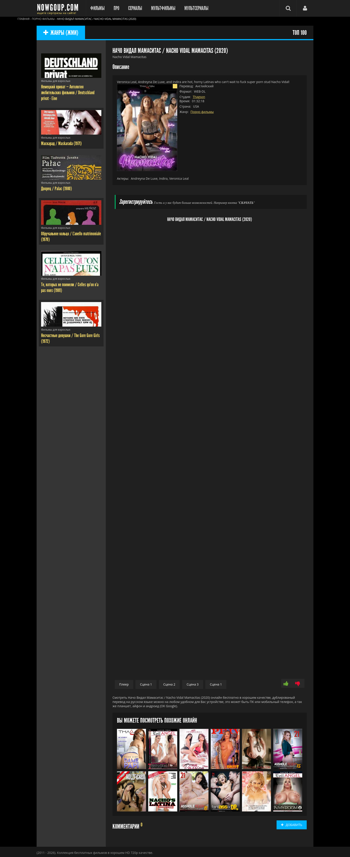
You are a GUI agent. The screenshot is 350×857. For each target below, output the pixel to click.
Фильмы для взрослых (55, 81)
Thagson (199, 97)
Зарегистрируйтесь (135, 202)
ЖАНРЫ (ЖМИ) (60, 33)
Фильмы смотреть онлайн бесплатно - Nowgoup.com (59, 8)
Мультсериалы (196, 8)
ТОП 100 (300, 33)
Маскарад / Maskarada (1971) (61, 143)
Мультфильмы (163, 8)
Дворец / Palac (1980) (56, 189)
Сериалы (135, 8)
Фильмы (97, 8)
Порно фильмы (202, 112)
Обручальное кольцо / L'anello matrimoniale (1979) (71, 236)
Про (116, 8)
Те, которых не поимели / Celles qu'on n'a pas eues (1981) (69, 287)
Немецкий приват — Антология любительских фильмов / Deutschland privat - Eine (67, 92)
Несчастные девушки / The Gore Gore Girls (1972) (70, 338)
